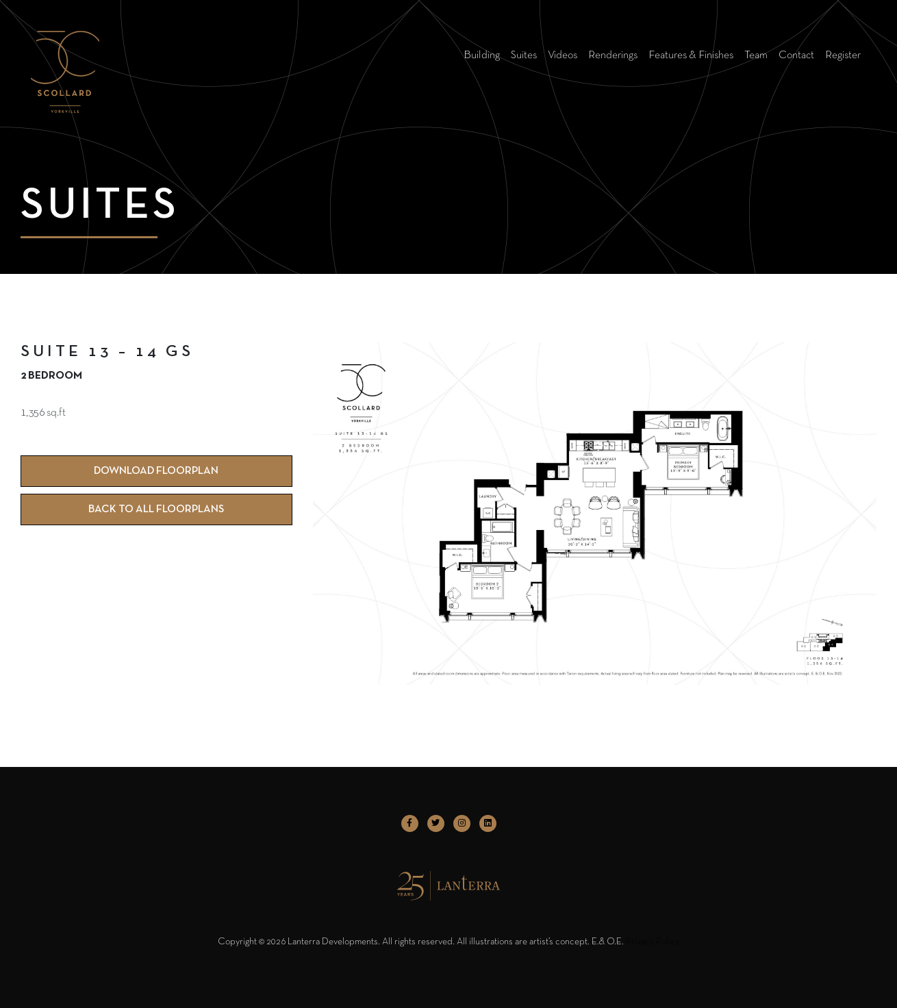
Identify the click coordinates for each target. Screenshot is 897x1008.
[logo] (65, 55)
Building (482, 55)
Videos (562, 55)
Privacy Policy (652, 941)
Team (756, 55)
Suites (524, 55)
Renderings (612, 55)
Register (843, 55)
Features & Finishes (690, 55)
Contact (796, 55)
